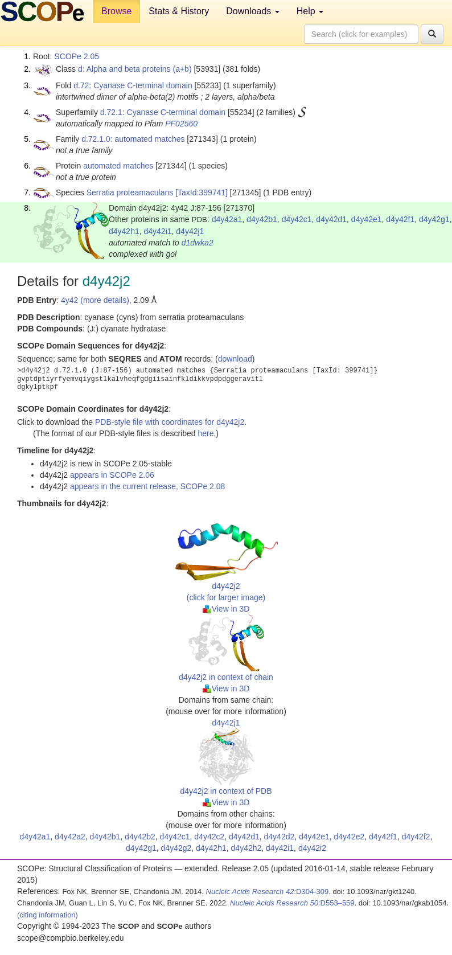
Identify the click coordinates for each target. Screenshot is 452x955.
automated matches (118, 165)
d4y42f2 (416, 836)
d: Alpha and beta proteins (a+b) (135, 68)
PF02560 (181, 123)
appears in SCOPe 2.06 (112, 474)
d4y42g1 (434, 219)
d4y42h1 (124, 231)
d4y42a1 (227, 219)
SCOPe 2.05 (76, 56)
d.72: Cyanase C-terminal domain (132, 85)
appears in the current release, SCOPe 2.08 (147, 486)
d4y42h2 (246, 847)
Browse (116, 11)
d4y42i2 (312, 847)
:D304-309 (267, 891)
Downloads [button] (253, 11)
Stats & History (179, 11)
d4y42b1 (261, 219)
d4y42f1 (400, 219)
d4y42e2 (349, 836)
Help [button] (310, 11)
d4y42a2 (70, 836)
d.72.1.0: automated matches (132, 139)
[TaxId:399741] (201, 192)
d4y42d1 (331, 219)
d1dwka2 (197, 242)
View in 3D (226, 608)
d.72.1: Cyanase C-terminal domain (162, 112)
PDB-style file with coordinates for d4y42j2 (169, 422)
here (205, 433)
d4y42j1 (190, 231)
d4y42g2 (176, 847)
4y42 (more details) (95, 300)
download (235, 358)
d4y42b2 (140, 836)
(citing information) (47, 915)
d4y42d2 (279, 836)
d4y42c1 (297, 219)
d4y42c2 (209, 836)
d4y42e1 (366, 219)
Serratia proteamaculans (130, 192)
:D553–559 (292, 903)
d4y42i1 (158, 231)
